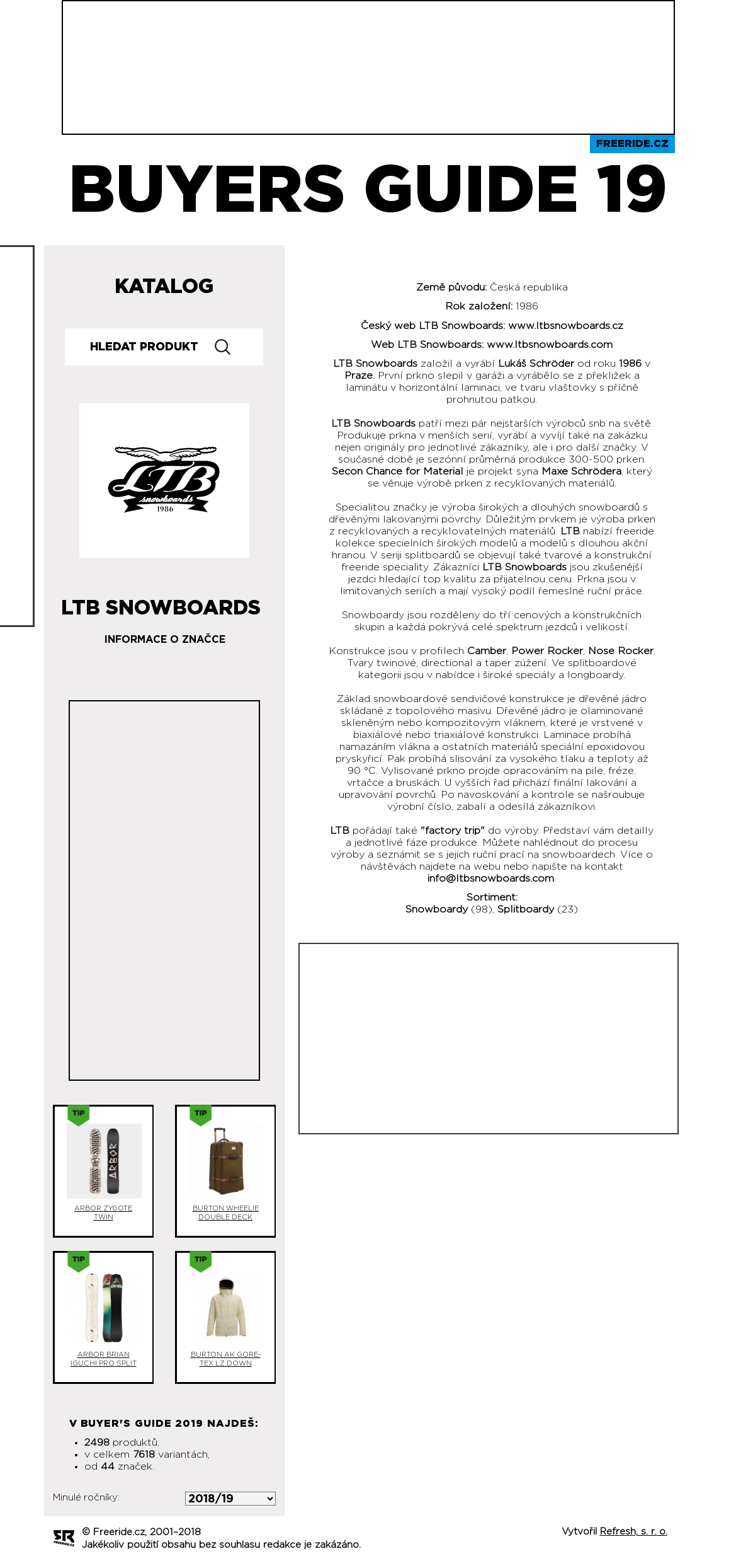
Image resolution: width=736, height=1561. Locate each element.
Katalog (164, 287)
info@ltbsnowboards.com (490, 878)
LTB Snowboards (161, 603)
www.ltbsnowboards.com (550, 345)
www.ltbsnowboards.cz (565, 326)
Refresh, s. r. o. (633, 1531)
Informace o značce (165, 640)
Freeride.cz (632, 144)
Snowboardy (436, 909)
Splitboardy (525, 909)
